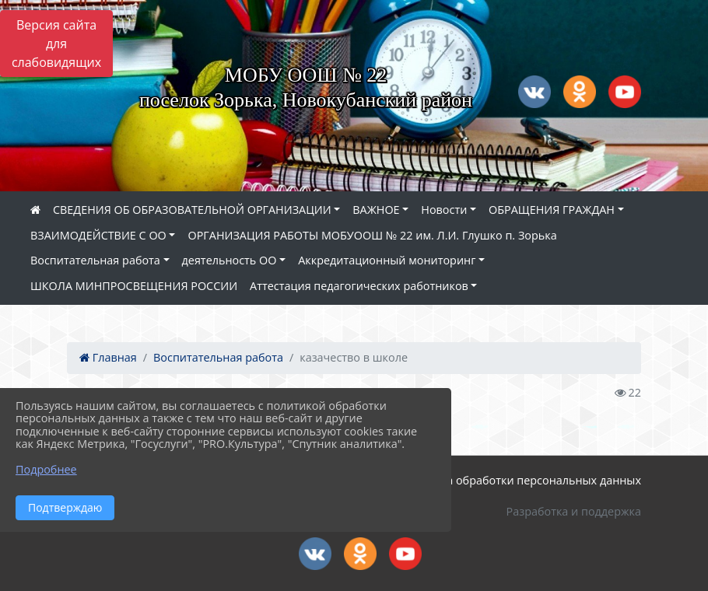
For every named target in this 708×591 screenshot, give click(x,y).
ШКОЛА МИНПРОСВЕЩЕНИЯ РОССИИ (133, 285)
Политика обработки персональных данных (520, 480)
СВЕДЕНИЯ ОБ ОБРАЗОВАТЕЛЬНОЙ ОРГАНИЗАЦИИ (192, 209)
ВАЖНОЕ (375, 209)
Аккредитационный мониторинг (386, 260)
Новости (444, 209)
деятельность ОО (229, 260)
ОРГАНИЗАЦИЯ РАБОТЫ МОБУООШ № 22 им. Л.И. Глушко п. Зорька (372, 235)
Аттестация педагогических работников (359, 285)
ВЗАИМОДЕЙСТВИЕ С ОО (98, 235)
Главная (108, 357)
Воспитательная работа (95, 260)
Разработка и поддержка (573, 511)
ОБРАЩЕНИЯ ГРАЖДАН (552, 209)
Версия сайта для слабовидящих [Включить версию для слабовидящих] (56, 43)
